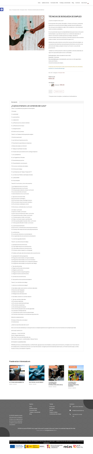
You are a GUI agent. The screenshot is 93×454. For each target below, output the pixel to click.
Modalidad (51, 83)
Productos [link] (52, 407)
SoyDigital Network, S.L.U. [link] (51, 431)
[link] (1, 9)
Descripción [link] (14, 103)
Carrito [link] (51, 411)
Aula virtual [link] (84, 3)
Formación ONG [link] (54, 3)
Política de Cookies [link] (53, 429)
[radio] (57, 86)
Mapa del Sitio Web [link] (70, 429)
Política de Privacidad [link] (43, 429)
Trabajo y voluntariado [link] (64, 3)
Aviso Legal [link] (34, 429)
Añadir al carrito (59, 92)
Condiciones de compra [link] (55, 415)
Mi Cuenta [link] (52, 409)
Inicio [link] (39, 3)
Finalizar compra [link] (53, 413)
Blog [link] (73, 3)
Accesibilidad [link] (62, 429)
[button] (42, 19)
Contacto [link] (77, 3)
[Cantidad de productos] (50, 92)
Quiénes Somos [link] (45, 3)
